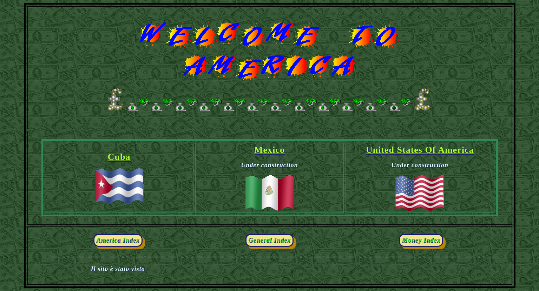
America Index (118, 240)
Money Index (421, 240)
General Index (269, 240)
